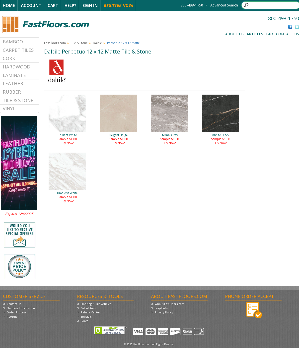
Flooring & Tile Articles (96, 304)
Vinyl (9, 108)
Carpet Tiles (18, 50)
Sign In (90, 5)
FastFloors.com (55, 43)
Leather (13, 83)
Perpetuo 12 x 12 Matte (123, 43)
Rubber (12, 92)
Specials (86, 316)
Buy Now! (67, 143)
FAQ (269, 33)
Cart (53, 5)
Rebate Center (90, 312)
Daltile (97, 43)
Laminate (14, 75)
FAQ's (84, 321)
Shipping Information (21, 308)
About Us (234, 33)
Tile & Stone (18, 100)
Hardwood (16, 66)
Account (31, 5)
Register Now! (118, 5)
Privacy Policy (164, 312)
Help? (70, 5)
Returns (12, 316)
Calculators (88, 308)
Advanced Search (224, 5)
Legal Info (161, 308)
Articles (255, 33)
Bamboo (13, 41)
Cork (9, 58)
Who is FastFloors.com (169, 304)
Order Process (16, 312)
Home (9, 5)
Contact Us (287, 33)
